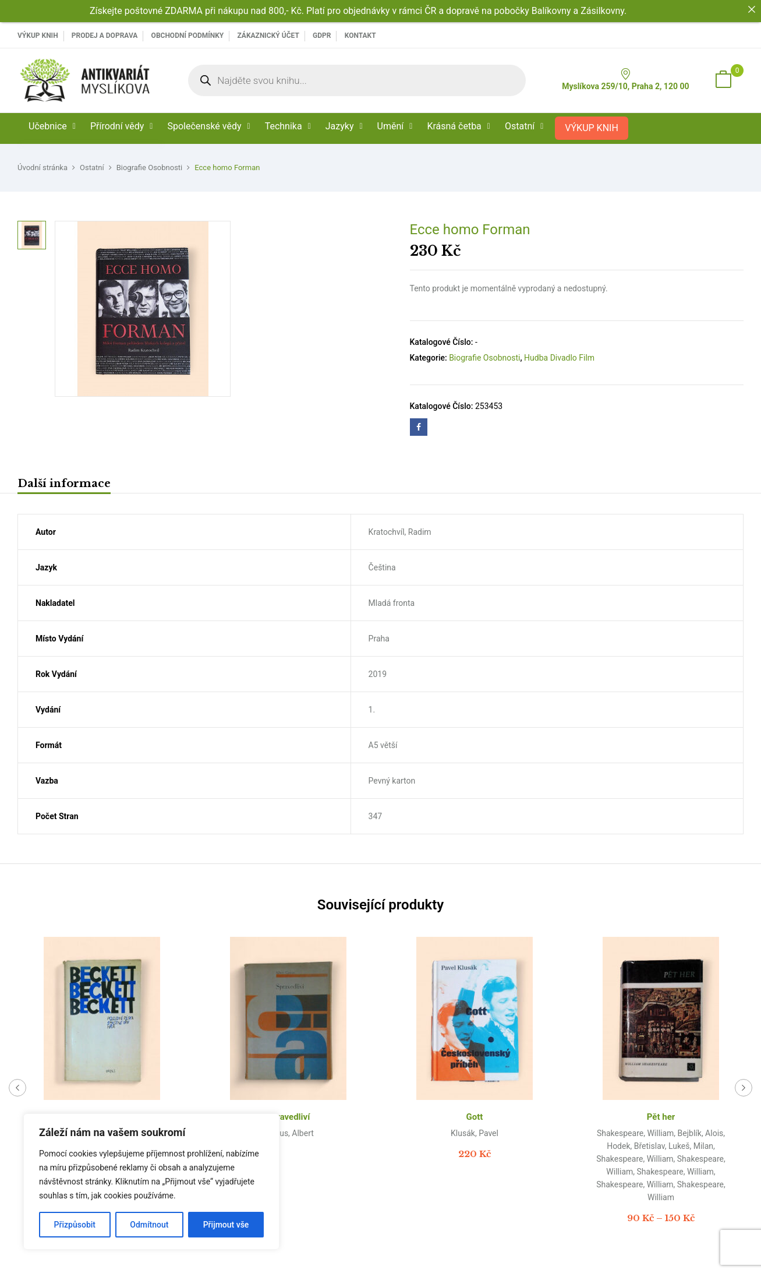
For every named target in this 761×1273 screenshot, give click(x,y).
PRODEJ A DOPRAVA (105, 35)
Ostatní (92, 167)
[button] (723, 80)
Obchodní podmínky (187, 35)
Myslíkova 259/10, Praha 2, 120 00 (625, 79)
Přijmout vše (226, 1224)
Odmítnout (149, 1224)
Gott (474, 1117)
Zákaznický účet (268, 35)
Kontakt (360, 35)
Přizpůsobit (74, 1224)
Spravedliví (288, 1117)
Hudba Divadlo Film (559, 357)
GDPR (322, 35)
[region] (151, 1181)
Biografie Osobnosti (149, 167)
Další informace (64, 483)
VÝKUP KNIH (37, 35)
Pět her (661, 1117)
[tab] (64, 485)
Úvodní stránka (42, 167)
